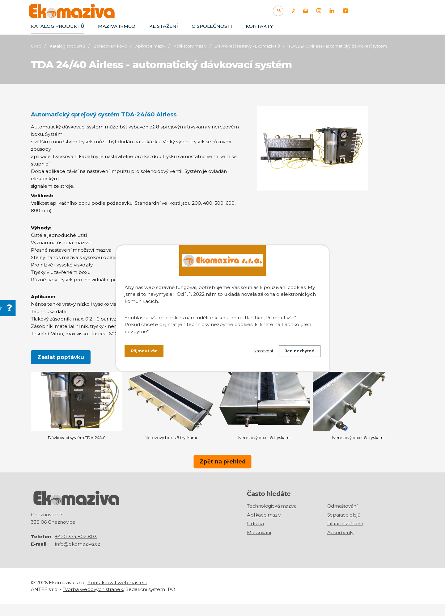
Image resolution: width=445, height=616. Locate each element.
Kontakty (259, 26)
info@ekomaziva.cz (77, 556)
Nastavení (257, 352)
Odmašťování (342, 518)
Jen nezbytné (297, 352)
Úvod (36, 46)
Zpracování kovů (110, 46)
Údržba (255, 536)
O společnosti (212, 26)
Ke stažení (163, 26)
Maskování (259, 544)
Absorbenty (340, 544)
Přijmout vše (145, 352)
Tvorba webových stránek (93, 601)
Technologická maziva (271, 518)
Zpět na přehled (222, 469)
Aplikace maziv (150, 46)
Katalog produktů (57, 26)
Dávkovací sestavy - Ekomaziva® (247, 46)
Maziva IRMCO (116, 26)
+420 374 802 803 (76, 548)
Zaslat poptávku (61, 357)
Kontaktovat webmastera (117, 594)
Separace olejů (343, 527)
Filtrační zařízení (345, 536)
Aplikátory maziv (190, 46)
